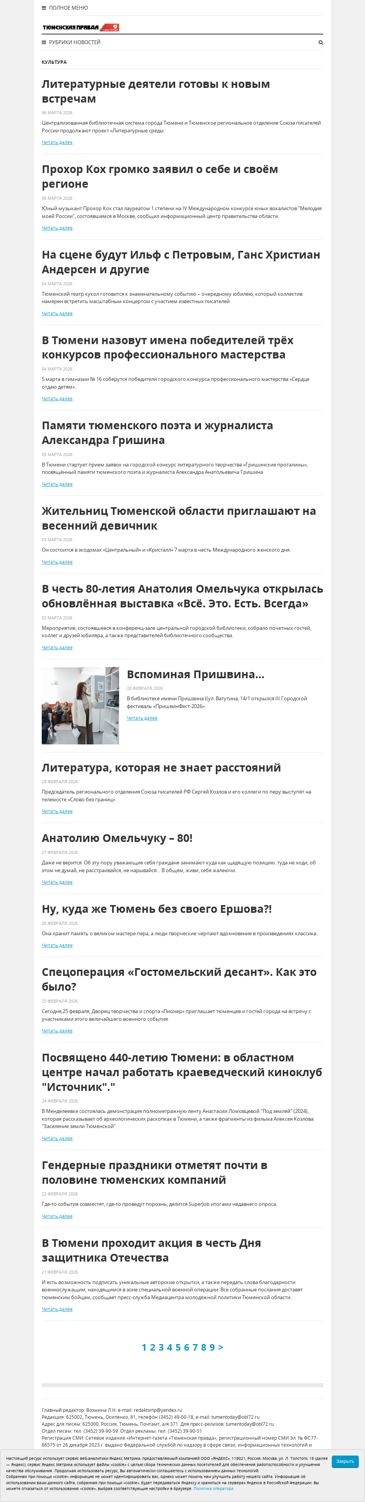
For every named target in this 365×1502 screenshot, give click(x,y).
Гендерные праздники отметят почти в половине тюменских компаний (155, 1172)
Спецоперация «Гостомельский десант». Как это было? (179, 979)
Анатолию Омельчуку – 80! (117, 838)
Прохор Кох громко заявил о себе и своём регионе (160, 176)
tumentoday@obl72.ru (235, 1417)
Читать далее (57, 142)
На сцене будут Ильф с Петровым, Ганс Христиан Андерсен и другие (181, 261)
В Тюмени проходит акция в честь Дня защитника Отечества (151, 1250)
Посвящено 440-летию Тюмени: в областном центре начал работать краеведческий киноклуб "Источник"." (182, 1072)
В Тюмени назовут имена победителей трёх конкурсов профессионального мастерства (167, 347)
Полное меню (65, 7)
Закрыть (345, 1461)
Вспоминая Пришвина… (195, 674)
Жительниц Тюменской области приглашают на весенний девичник (179, 518)
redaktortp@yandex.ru (158, 1410)
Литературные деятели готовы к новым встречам (156, 91)
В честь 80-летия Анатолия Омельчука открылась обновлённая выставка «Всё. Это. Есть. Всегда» (182, 595)
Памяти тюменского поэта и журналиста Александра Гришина (157, 432)
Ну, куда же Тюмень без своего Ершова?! (157, 909)
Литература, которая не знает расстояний (161, 767)
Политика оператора (214, 1488)
